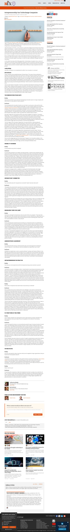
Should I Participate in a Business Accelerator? (56, 20)
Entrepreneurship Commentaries (42, 527)
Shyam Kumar (8, 468)
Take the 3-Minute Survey (40, 8)
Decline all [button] (12, 527)
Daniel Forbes (12, 397)
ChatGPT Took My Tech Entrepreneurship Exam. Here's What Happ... (13, 471)
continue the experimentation (22, 135)
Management (27, 16)
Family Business (39, 521)
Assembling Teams (23, 523)
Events (45, 3)
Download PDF (8, 19)
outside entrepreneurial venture (11, 107)
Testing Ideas (22, 521)
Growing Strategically (24, 526)
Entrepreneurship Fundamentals (26, 520)
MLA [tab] (10, 422)
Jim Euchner (17, 14)
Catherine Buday (9, 14)
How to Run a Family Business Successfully (55, 28)
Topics (39, 3)
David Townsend (26, 397)
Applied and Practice (13, 16)
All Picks (35, 484)
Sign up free (57, 0)
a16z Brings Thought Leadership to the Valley (14, 448)
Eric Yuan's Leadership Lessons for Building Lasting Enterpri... (35, 448)
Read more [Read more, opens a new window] (10, 519)
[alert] (9, 521)
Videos (49, 3)
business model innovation (36, 16)
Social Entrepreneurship (40, 522)
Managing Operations (24, 525)
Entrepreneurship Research (41, 524)
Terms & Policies (50, 530)
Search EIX (38, 520)
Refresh (41, 484)
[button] (9, 529)
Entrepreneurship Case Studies (41, 526)
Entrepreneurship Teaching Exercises (42, 525)
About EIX (63, 3)
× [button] (15, 513)
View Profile (12, 385)
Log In (62, 0)
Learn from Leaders (23, 527)
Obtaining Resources (24, 524)
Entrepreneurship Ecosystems (41, 523)
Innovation (22, 16)
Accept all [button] (5, 527)
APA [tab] (6, 422)
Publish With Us (56, 3)
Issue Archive (53, 68)
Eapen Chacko (29, 445)
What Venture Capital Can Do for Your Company (34, 470)
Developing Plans (23, 522)
